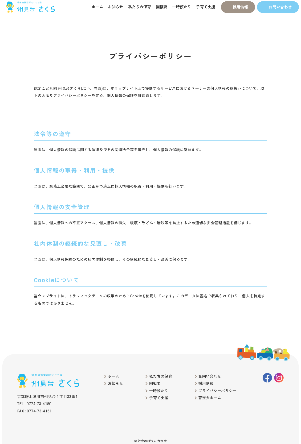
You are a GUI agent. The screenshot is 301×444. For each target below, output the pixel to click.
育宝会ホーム (209, 398)
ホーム (97, 7)
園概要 (161, 7)
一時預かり (181, 7)
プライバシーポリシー (217, 391)
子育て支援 (205, 7)
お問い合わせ (280, 7)
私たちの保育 (139, 7)
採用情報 (240, 7)
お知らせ (115, 7)
